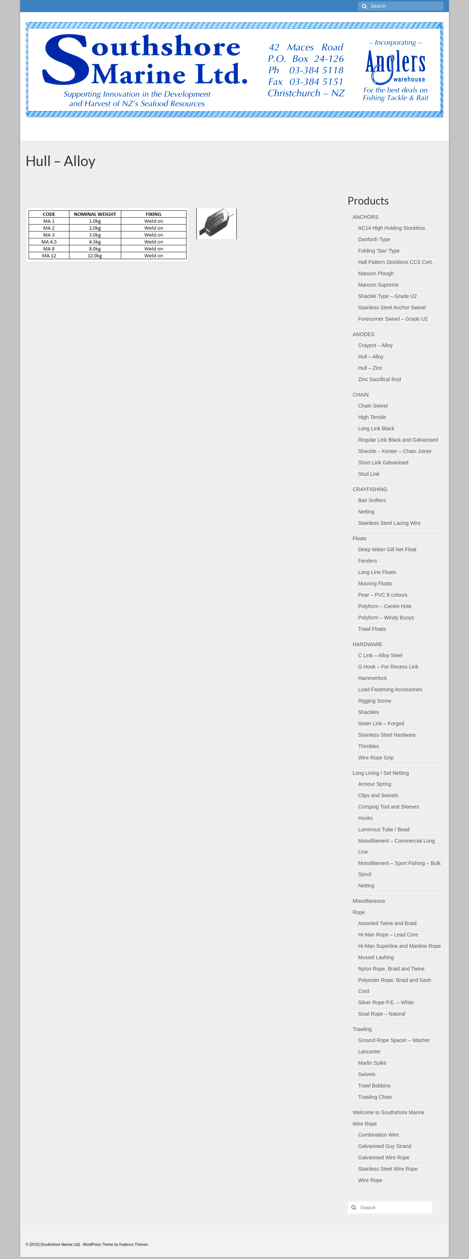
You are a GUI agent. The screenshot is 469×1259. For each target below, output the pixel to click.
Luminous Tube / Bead (384, 829)
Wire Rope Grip (376, 758)
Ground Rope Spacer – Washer (394, 1040)
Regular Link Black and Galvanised (398, 440)
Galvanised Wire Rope (384, 1157)
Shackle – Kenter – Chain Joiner (395, 451)
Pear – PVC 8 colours (383, 595)
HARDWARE (368, 644)
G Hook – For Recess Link (388, 667)
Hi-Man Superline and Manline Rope (399, 946)
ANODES (363, 334)
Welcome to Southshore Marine (389, 1112)
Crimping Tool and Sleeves (388, 807)
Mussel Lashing (376, 957)
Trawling (362, 1029)
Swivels (367, 1074)
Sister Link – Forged (381, 723)
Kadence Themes (133, 1245)
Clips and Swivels (378, 795)
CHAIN (361, 395)
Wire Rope (365, 1124)
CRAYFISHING (370, 489)
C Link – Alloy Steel (380, 655)
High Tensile (372, 417)
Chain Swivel (373, 406)
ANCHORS (365, 217)
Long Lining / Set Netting (381, 773)
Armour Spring (374, 784)
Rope (359, 912)
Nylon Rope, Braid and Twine (391, 969)
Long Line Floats (377, 572)
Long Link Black (376, 428)
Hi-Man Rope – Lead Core (388, 935)
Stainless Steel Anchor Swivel (392, 307)
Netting (366, 512)
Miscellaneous (369, 901)
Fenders (367, 561)
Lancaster (369, 1051)
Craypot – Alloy (375, 345)
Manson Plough (376, 273)
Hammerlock (372, 678)
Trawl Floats (372, 629)
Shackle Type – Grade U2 (387, 296)
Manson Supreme (378, 285)
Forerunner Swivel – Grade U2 (393, 319)
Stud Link (369, 474)
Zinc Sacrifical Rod (379, 379)
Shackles (368, 712)
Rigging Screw (374, 701)
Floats (360, 538)
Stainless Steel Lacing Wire (389, 523)
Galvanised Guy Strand (384, 1146)
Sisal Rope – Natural (381, 1014)
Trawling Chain (375, 1097)
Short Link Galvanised (383, 462)
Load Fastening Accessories (390, 689)
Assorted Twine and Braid (387, 923)
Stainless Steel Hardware (387, 735)
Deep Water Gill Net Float (387, 549)
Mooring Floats (375, 583)
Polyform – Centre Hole (385, 606)
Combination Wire (378, 1135)
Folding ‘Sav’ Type (379, 251)
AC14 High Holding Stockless (391, 228)
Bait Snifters (372, 500)
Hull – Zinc (370, 368)
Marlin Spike (372, 1063)
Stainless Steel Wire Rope (388, 1169)
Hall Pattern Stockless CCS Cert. (395, 262)
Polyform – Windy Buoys (386, 618)
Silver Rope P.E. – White (386, 1002)
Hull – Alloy (371, 357)
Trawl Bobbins (374, 1086)
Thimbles (368, 746)
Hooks (365, 818)
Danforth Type (374, 239)
